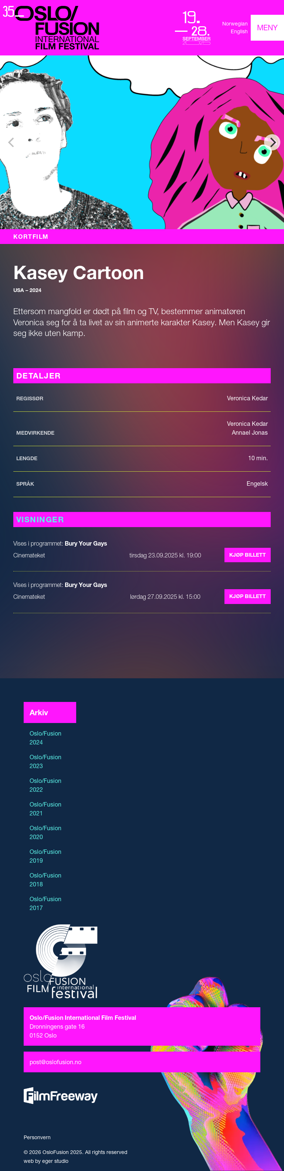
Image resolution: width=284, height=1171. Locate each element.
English (239, 31)
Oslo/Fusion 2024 (45, 738)
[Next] (272, 142)
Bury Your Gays (86, 543)
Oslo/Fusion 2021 (45, 809)
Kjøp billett (247, 554)
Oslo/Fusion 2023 (45, 761)
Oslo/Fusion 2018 (45, 880)
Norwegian (235, 23)
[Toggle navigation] (267, 28)
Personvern (37, 1137)
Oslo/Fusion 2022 (45, 785)
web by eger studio (46, 1161)
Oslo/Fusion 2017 (45, 903)
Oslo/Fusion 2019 (45, 856)
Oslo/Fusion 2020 (45, 832)
